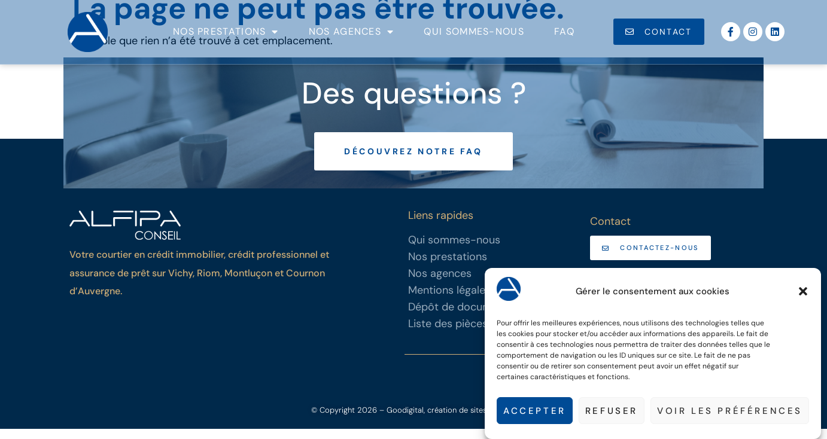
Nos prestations (226, 31)
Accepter (534, 411)
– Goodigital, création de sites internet (446, 420)
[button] (803, 291)
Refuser (611, 411)
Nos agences (351, 31)
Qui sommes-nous (474, 31)
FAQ (564, 31)
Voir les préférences (729, 411)
